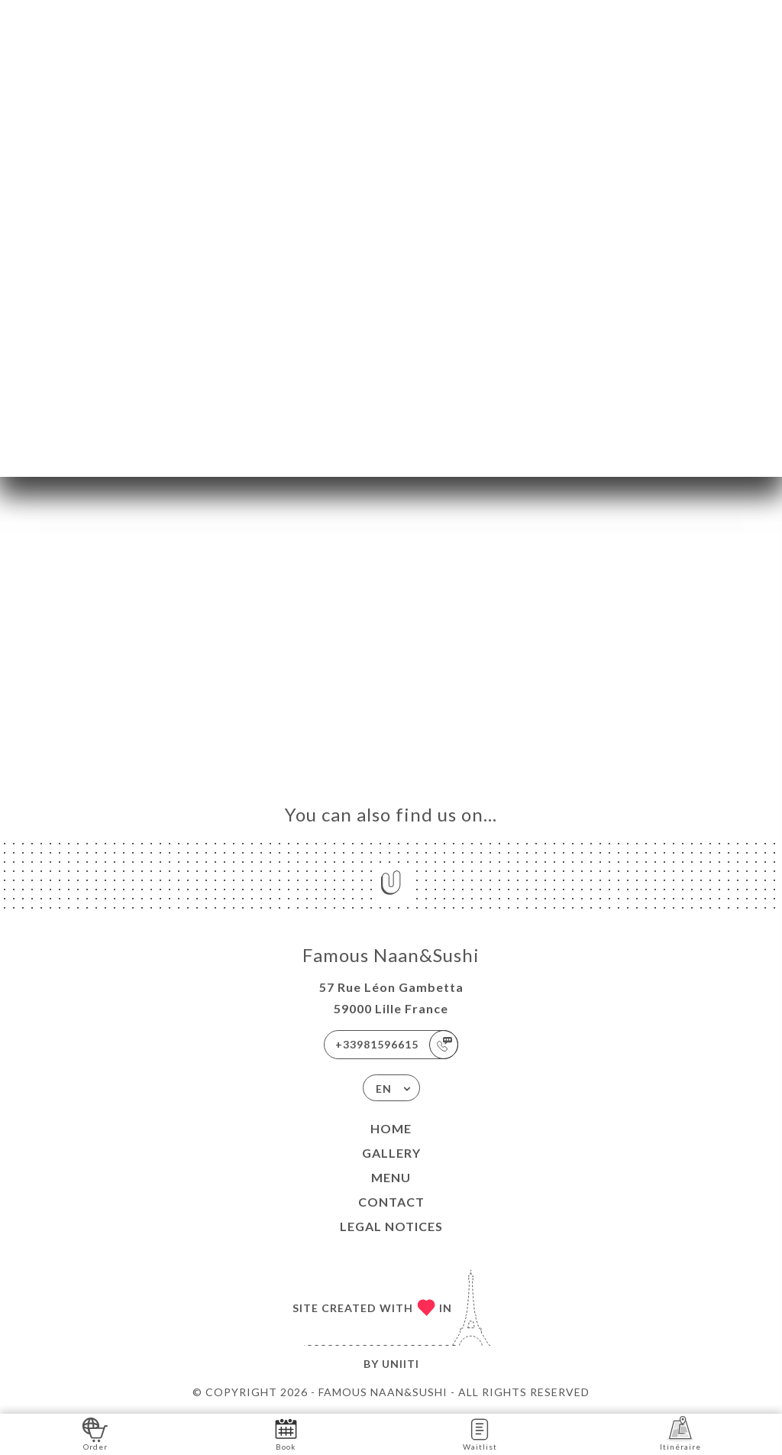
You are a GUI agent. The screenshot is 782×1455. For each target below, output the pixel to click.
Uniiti (400, 1363)
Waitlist (480, 1433)
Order (95, 1433)
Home (391, 1128)
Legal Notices (391, 1226)
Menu (391, 1177)
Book (286, 1433)
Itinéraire (680, 1433)
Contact (391, 1201)
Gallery (391, 1153)
